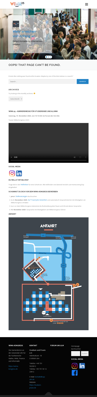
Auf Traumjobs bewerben (37, 200)
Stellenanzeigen (21, 196)
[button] (46, 57)
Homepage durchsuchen (76, 347)
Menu (86, 4)
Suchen (84, 353)
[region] (48, 34)
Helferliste (24, 184)
